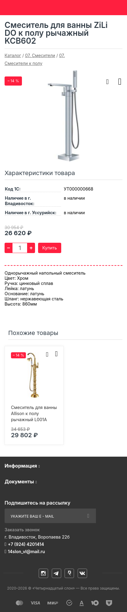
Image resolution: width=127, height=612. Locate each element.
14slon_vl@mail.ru (26, 551)
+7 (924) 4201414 (26, 544)
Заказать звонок (22, 529)
